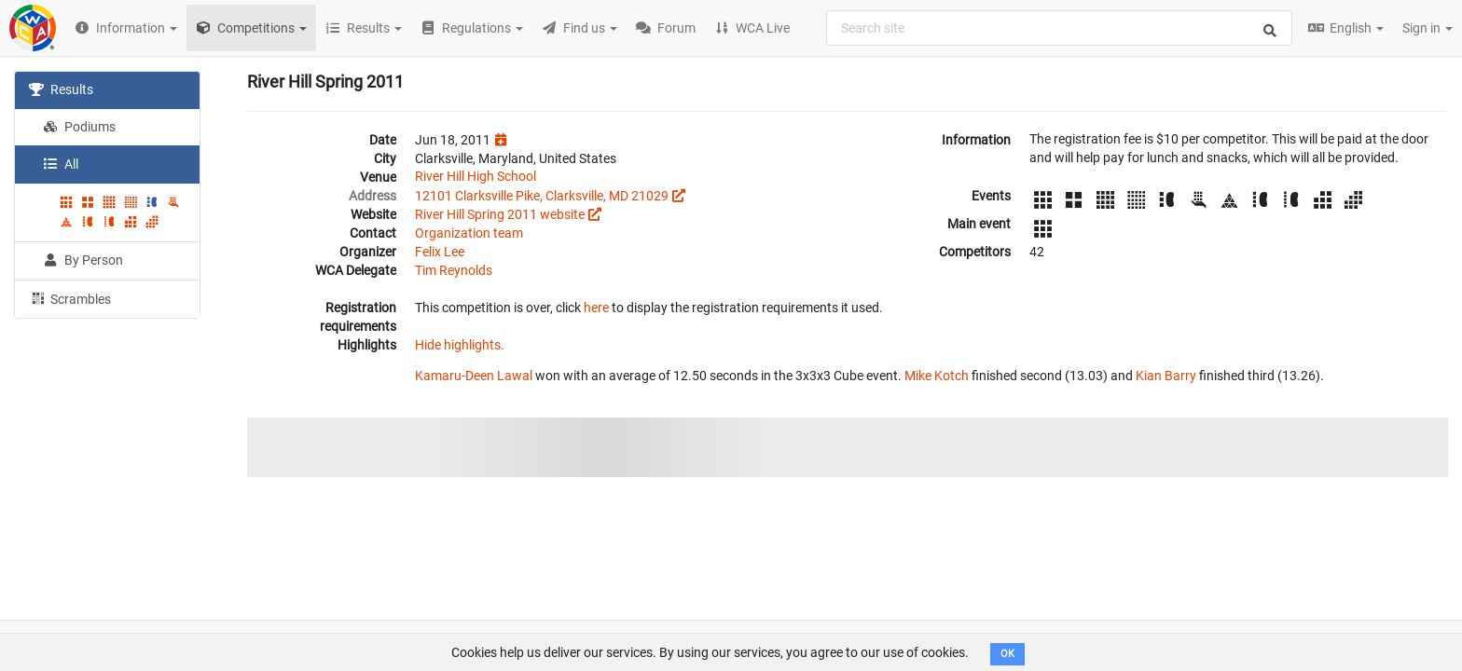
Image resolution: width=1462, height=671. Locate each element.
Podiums (79, 126)
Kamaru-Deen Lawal (473, 375)
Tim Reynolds (453, 270)
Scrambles (70, 298)
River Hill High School (475, 176)
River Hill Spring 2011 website (500, 214)
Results (61, 89)
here (596, 307)
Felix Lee (439, 251)
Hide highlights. (459, 344)
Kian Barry (1166, 375)
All (60, 164)
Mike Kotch (936, 375)
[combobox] (1059, 28)
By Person (83, 260)
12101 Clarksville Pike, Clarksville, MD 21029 (542, 195)
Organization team (469, 233)
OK (1007, 654)
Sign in (1427, 28)
